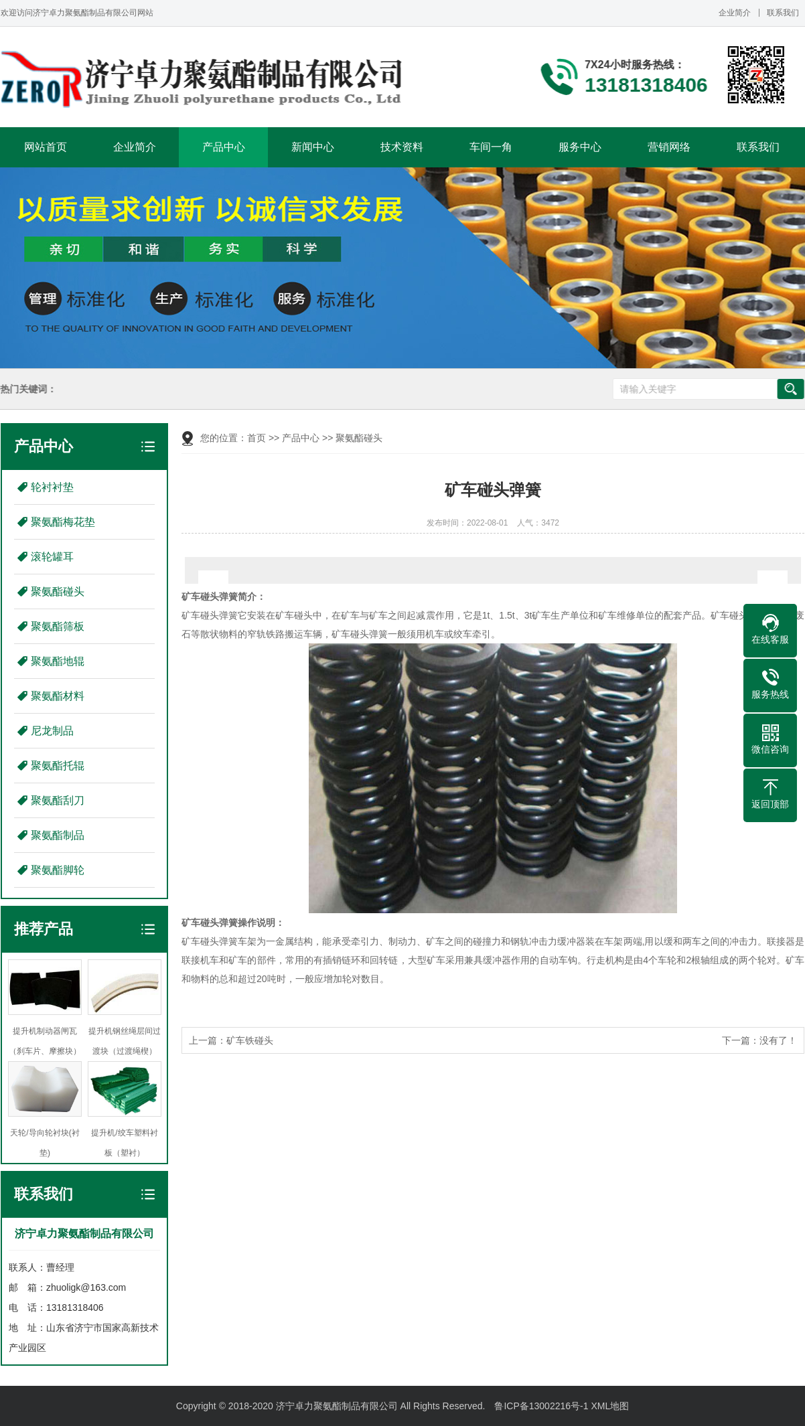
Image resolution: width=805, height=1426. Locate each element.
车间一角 (490, 147)
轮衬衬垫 (52, 487)
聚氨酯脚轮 (57, 870)
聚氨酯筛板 (57, 626)
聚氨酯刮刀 (57, 800)
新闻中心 (312, 147)
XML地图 (610, 1406)
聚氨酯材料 (57, 696)
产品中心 (223, 147)
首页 (256, 437)
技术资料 (401, 147)
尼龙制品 (52, 730)
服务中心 (580, 147)
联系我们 (783, 12)
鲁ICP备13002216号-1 (541, 1406)
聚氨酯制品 (57, 835)
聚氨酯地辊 (57, 661)
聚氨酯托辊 (57, 765)
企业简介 (735, 12)
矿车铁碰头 (249, 1040)
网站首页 (45, 147)
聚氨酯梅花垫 (63, 522)
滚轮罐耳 (52, 556)
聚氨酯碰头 (57, 591)
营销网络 (669, 147)
